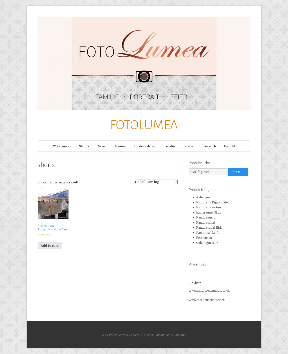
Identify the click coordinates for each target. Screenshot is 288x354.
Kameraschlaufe (207, 232)
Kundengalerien (145, 146)
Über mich (208, 146)
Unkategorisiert (207, 243)
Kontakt (229, 146)
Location (170, 146)
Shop (82, 146)
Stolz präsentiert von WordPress (122, 335)
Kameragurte (205, 217)
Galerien (120, 146)
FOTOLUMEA (144, 125)
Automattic (178, 335)
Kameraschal (205, 222)
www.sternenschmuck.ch (207, 300)
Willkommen (62, 146)
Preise (189, 146)
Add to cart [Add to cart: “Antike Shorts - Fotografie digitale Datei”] (50, 246)
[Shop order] (156, 182)
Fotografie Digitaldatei (212, 202)
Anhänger (203, 197)
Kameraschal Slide (209, 227)
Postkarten (204, 237)
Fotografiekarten (208, 207)
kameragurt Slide (208, 212)
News (101, 146)
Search (238, 172)
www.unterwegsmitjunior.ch (209, 290)
